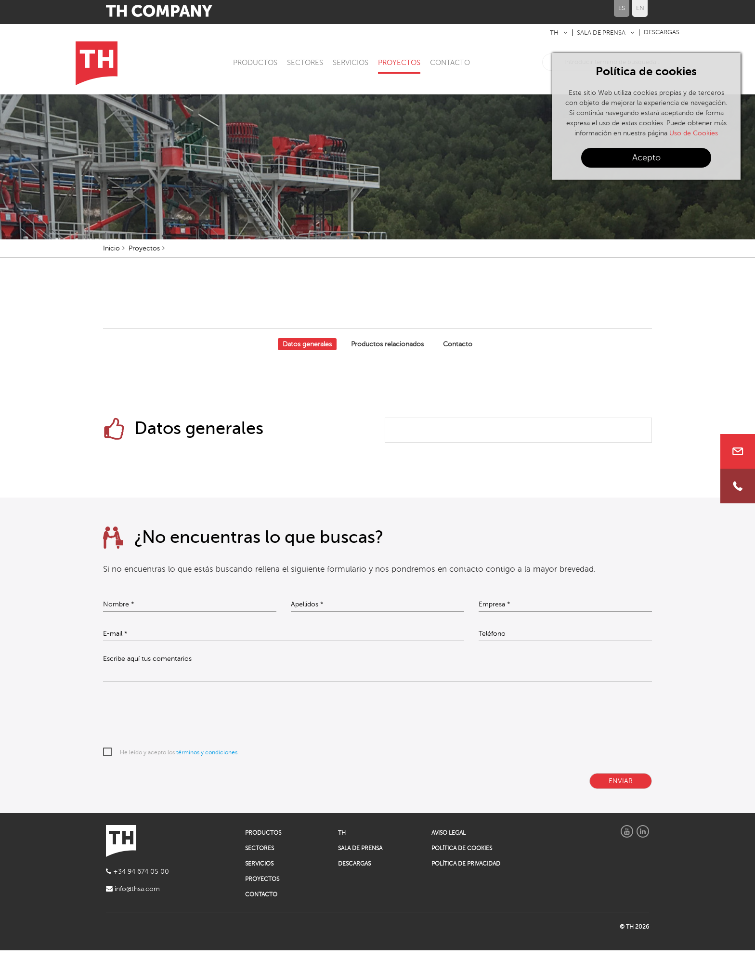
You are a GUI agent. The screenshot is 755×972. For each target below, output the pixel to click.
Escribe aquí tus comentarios (147, 680)
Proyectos (144, 269)
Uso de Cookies (693, 133)
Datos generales (307, 365)
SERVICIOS (350, 62)
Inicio (111, 269)
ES (621, 8)
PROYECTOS (399, 62)
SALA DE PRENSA (601, 32)
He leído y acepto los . (179, 774)
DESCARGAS (661, 32)
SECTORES (305, 62)
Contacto (457, 365)
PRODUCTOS (255, 62)
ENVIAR (621, 802)
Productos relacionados (387, 365)
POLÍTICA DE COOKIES (461, 870)
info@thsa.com (133, 910)
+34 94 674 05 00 (137, 893)
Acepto (646, 157)
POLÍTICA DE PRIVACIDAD (465, 885)
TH (554, 32)
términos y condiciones (206, 774)
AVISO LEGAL (448, 854)
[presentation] (176, 737)
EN (640, 8)
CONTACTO (450, 62)
